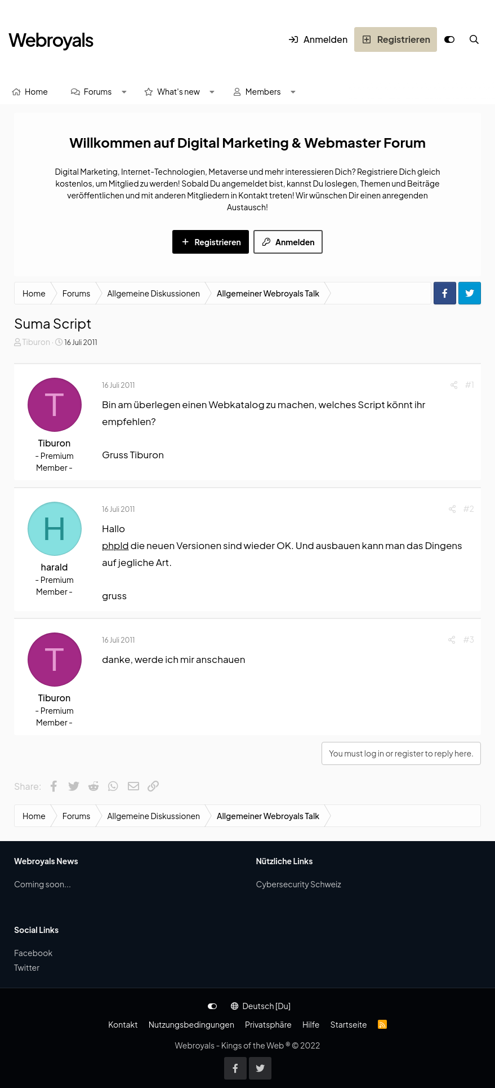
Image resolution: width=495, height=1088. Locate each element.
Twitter (26, 967)
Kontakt (122, 1024)
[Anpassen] (449, 39)
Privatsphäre (268, 1024)
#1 (469, 384)
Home (36, 91)
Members (263, 91)
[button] (123, 91)
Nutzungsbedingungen (191, 1024)
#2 (468, 508)
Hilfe (310, 1024)
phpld (115, 545)
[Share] (454, 384)
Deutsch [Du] (261, 1006)
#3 (468, 639)
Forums (98, 91)
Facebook (33, 953)
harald (54, 567)
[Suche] (474, 39)
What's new (178, 91)
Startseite (348, 1024)
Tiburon (36, 342)
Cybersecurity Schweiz (298, 884)
